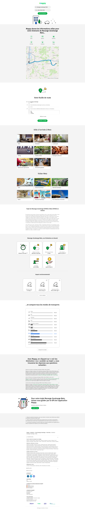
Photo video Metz (46, 461)
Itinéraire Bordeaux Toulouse (53, 446)
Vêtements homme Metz (39, 461)
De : (41, 7)
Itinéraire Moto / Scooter (37, 441)
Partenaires (31, 494)
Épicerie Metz (39, 462)
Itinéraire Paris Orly (53, 445)
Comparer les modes (42, 349)
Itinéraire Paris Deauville (51, 444)
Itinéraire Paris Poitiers (49, 448)
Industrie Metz (50, 460)
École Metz (28, 459)
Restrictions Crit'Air (39, 465)
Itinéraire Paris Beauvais (42, 448)
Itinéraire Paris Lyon (44, 444)
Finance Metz (52, 459)
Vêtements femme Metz (34, 458)
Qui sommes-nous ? (29, 491)
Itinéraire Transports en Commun (46, 440)
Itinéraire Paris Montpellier (38, 447)
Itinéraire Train (54, 440)
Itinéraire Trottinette (55, 441)
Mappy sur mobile (29, 481)
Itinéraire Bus (44, 441)
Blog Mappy (28, 493)
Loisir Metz (56, 459)
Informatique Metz (41, 457)
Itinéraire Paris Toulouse (30, 446)
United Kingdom (29, 487)
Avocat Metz (30, 457)
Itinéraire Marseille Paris (38, 445)
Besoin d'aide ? (29, 470)
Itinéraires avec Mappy (30, 444)
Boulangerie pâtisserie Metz (45, 459)
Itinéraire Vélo (38, 440)
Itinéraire (28, 440)
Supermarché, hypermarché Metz (42, 460)
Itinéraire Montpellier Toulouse (47, 447)
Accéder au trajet (42, 120)
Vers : (40, 10)
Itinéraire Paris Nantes (44, 446)
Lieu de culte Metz (29, 460)
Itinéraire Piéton (32, 440)
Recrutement (28, 492)
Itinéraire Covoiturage (30, 441)
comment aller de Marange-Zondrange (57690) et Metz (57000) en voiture (45, 384)
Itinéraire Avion (49, 441)
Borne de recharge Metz (42, 458)
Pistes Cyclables (32, 465)
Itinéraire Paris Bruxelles (33, 448)
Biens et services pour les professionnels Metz (48, 456)
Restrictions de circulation (46, 465)
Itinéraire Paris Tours (30, 447)
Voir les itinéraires (42, 13)
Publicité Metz (56, 458)
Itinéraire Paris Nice (38, 446)
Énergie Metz (55, 461)
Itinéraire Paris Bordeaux (30, 445)
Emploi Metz (28, 458)
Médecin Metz (33, 456)
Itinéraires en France (37, 444)
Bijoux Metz (51, 461)
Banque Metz (34, 460)
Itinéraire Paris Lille (46, 445)
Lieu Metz (43, 462)
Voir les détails (43, 295)
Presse (28, 494)
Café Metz (32, 459)
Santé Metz (28, 456)
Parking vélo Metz (37, 456)
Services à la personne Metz (31, 461)
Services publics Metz (48, 457)
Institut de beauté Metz (49, 458)
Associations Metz (35, 457)
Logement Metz (55, 460)
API (27, 480)
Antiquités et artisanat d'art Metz (31, 462)
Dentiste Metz (54, 457)
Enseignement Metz (37, 459)
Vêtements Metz (47, 462)
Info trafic (28, 465)
